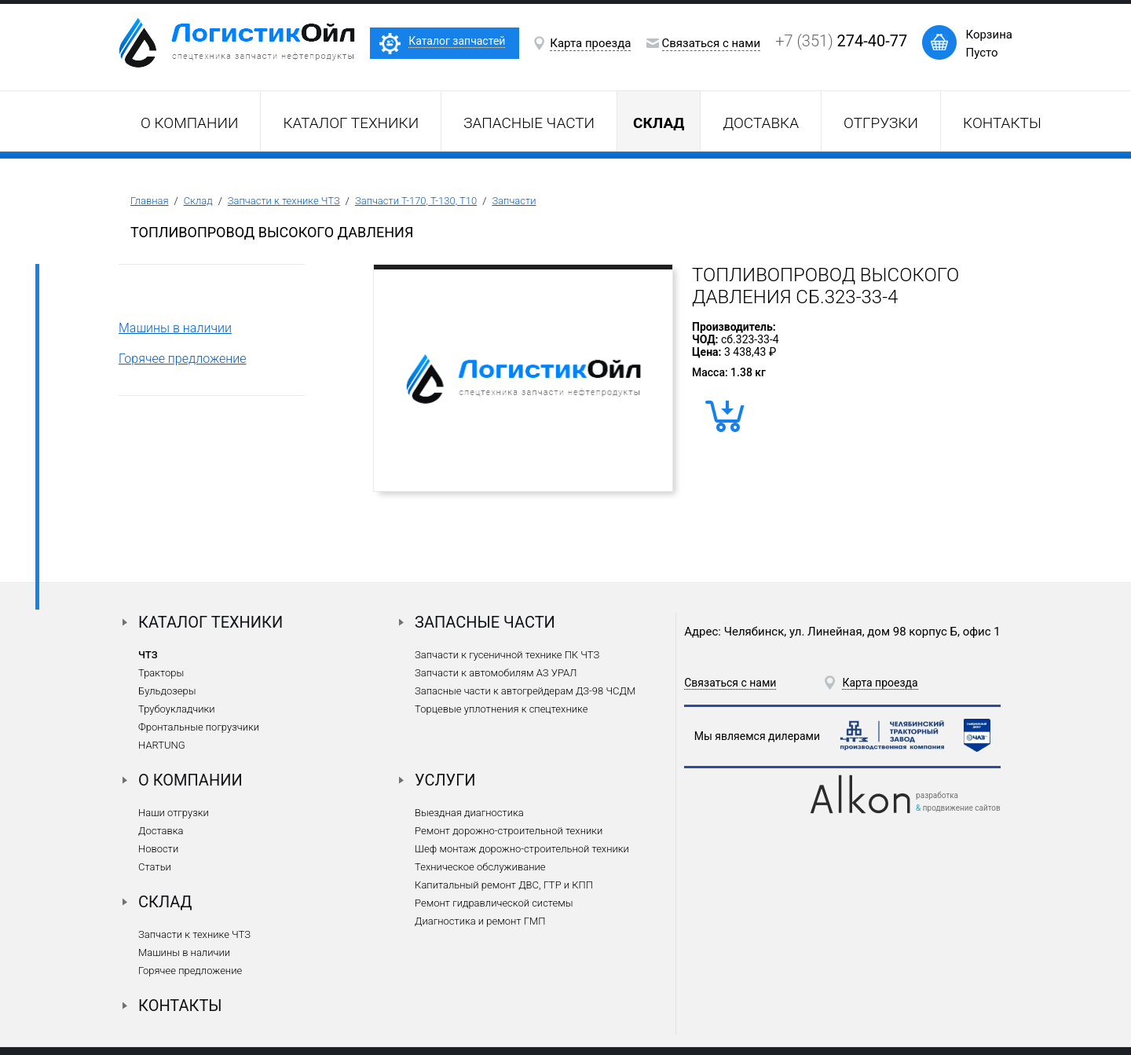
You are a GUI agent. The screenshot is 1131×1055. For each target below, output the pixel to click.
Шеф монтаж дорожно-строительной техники (522, 849)
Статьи (154, 867)
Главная (149, 201)
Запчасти (514, 201)
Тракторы (161, 673)
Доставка (761, 123)
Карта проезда (590, 43)
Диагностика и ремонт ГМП (480, 921)
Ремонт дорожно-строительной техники (508, 831)
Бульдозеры (167, 691)
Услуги (445, 780)
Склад (198, 201)
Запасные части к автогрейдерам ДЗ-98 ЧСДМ (525, 691)
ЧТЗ (148, 655)
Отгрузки (881, 123)
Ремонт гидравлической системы (494, 903)
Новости (158, 849)
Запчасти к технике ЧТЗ (284, 201)
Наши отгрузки (173, 813)
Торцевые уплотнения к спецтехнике (501, 709)
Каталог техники (351, 123)
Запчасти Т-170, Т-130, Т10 (416, 201)
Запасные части (529, 123)
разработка (937, 795)
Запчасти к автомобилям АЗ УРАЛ (495, 673)
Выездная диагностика (469, 813)
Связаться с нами (711, 43)
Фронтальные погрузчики (198, 727)
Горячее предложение (183, 358)
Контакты (1002, 123)
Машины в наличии (175, 328)
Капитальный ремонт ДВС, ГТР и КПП (504, 885)
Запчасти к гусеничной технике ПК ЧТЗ (507, 655)
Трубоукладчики (176, 709)
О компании (189, 123)
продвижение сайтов (962, 808)
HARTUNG (161, 745)
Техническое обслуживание (480, 867)
